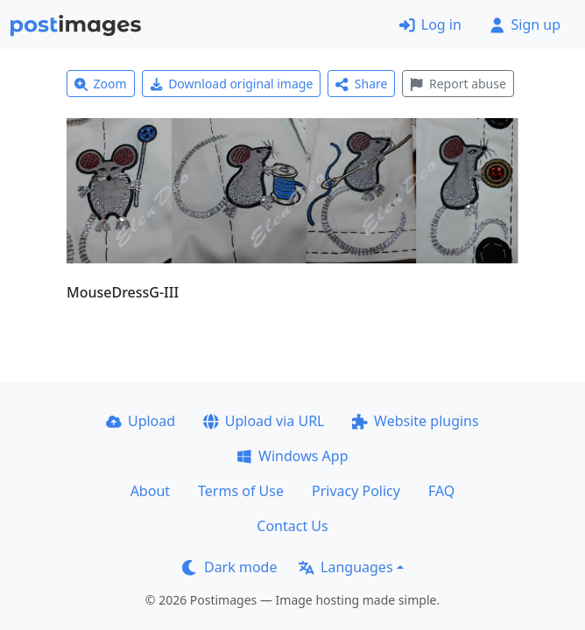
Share (361, 83)
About (150, 490)
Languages (345, 567)
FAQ (441, 490)
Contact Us (292, 526)
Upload (140, 420)
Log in (430, 24)
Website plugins (415, 420)
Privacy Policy (356, 490)
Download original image (232, 83)
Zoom (100, 83)
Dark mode (229, 567)
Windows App (292, 456)
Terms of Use (241, 490)
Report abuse (457, 83)
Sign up (525, 24)
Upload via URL (263, 420)
